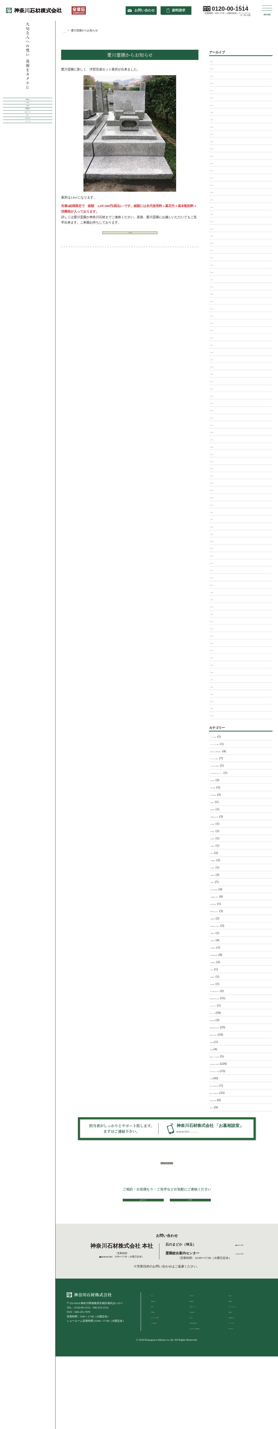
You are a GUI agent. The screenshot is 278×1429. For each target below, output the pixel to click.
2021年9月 (217, 446)
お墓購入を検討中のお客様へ (230, 998)
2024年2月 (217, 257)
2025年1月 (217, 177)
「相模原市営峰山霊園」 (227, 954)
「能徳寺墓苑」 (221, 984)
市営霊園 (216, 1049)
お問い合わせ (237, 1369)
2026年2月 (217, 82)
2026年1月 (217, 90)
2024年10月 (217, 199)
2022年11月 (217, 359)
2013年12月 (217, 715)
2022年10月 (217, 366)
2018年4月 (217, 562)
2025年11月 (217, 104)
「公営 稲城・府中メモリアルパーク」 (238, 772)
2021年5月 (217, 468)
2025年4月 (217, 155)
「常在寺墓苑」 (221, 867)
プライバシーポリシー (242, 1347)
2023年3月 (217, 330)
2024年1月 (217, 264)
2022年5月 (217, 395)
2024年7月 (217, 221)
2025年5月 (217, 148)
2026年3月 (217, 75)
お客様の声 (28, 133)
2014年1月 (217, 708)
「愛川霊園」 (219, 882)
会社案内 (234, 1341)
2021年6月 (217, 461)
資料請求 (234, 1352)
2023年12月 (217, 271)
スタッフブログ (28, 202)
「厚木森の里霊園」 (224, 794)
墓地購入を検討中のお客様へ (230, 1027)
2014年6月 (217, 679)
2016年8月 (217, 577)
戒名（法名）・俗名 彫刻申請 (207, 1369)
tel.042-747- (239, 1294)
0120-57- (243, 1283)
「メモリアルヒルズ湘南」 (229, 758)
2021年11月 (217, 439)
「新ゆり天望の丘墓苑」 (227, 889)
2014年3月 (217, 700)
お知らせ (234, 1336)
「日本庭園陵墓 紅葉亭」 (229, 896)
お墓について (198, 1336)
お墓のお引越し (28, 188)
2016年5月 (217, 591)
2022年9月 (217, 373)
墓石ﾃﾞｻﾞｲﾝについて (224, 1034)
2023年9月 (217, 293)
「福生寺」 (218, 969)
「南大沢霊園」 (221, 780)
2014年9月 (217, 657)
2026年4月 (217, 68)
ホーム (155, 1336)
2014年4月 (217, 693)
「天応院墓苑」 (221, 823)
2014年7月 (217, 671)
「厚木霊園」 (219, 802)
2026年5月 (217, 61)
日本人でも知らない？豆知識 (230, 1071)
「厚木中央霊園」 (222, 787)
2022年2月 (217, 417)
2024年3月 (217, 250)
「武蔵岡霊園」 (221, 918)
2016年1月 (217, 621)
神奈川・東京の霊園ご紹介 (229, 1092)
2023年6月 (217, 315)
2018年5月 (217, 555)
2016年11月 (217, 570)
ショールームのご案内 (164, 1358)
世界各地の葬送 (221, 1020)
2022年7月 (217, 381)
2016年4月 (217, 599)
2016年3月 (217, 606)
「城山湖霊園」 (221, 809)
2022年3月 (217, 410)
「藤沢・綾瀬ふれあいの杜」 (230, 991)
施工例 (27, 119)
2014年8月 (217, 664)
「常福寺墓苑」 (221, 874)
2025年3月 (217, 162)
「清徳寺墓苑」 (221, 933)
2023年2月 (217, 337)
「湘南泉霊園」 (221, 940)
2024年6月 (217, 228)
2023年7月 (217, 308)
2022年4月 (217, 402)
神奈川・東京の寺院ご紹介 (229, 1085)
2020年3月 (217, 540)
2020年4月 (217, 533)
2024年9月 (217, 206)
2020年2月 (217, 548)
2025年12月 (217, 97)
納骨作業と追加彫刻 (202, 1363)
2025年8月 (217, 126)
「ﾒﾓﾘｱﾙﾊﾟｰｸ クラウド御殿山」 (233, 751)
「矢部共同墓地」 (222, 962)
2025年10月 (217, 112)
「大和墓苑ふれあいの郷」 (229, 816)
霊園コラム (218, 1107)
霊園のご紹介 (159, 1341)
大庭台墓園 (218, 1041)
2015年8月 (217, 650)
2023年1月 (217, 344)
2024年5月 (217, 235)
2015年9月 (217, 642)
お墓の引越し (198, 1352)
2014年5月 (217, 686)
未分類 (214, 1078)
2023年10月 (217, 286)
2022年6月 (217, 388)
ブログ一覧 (129, 236)
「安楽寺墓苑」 (221, 838)
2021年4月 (217, 475)
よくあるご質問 (160, 1363)
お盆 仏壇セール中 (224, 1005)
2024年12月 (217, 184)
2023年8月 (217, 301)
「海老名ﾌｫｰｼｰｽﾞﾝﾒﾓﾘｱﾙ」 (229, 925)
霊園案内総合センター (28, 146)
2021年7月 (217, 453)
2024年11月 (217, 192)
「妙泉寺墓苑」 (221, 831)
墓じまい (27, 175)
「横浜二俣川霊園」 (224, 903)
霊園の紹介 (28, 105)
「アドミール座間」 (224, 736)
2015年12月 (217, 628)
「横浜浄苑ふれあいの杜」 (229, 911)
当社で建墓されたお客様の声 (230, 1063)
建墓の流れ (196, 1341)
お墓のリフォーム (27, 161)
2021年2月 (217, 482)
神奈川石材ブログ (239, 1358)
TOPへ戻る (167, 1178)
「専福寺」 (218, 852)
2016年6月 (217, 584)
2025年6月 (217, 141)
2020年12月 (217, 490)
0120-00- (230, 8)
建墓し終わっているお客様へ (230, 1056)
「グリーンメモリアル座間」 (230, 744)
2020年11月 (217, 497)
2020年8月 (217, 519)
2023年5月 (217, 322)
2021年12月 (217, 432)
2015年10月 (217, 635)
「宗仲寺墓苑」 (221, 845)
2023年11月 (217, 279)
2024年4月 (217, 242)
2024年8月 (217, 213)
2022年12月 (217, 351)
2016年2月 (217, 613)
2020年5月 (217, 526)
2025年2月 (217, 170)
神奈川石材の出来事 (224, 1100)
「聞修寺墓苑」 (221, 976)
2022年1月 (217, 424)
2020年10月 (217, 504)
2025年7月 (217, 133)
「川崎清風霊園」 (222, 860)
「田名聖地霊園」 (222, 947)
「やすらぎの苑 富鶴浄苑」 (230, 765)
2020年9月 (217, 511)
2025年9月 (217, 119)
